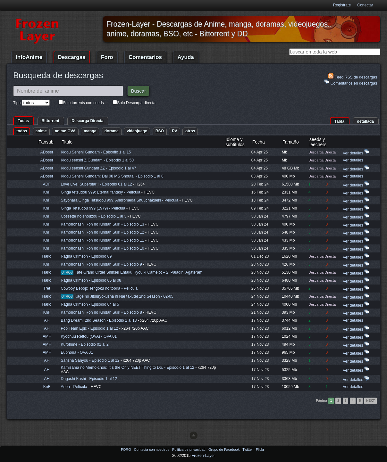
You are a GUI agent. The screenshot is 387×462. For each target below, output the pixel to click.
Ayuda (185, 57)
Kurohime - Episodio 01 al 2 (84, 344)
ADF (47, 184)
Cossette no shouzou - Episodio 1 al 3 (93, 216)
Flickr (260, 449)
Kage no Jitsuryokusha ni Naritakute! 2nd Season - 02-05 (123, 296)
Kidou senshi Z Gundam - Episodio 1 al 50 (97, 160)
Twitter (248, 449)
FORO (126, 449)
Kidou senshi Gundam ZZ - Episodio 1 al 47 (98, 168)
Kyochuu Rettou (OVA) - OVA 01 (89, 336)
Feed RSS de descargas (352, 76)
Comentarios (145, 57)
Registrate (342, 5)
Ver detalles (353, 153)
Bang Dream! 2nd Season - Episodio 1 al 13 (99, 320)
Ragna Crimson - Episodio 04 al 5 (90, 304)
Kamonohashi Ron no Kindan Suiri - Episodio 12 (102, 232)
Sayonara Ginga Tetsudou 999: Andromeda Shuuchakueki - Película (120, 200)
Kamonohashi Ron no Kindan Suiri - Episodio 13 (102, 224)
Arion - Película (74, 386)
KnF (46, 192)
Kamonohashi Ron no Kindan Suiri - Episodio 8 (101, 312)
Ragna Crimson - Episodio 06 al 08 (91, 280)
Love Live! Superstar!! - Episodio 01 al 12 (96, 184)
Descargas (72, 57)
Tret (46, 288)
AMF (47, 336)
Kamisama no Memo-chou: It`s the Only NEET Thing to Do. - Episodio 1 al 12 (127, 367)
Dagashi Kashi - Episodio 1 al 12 (89, 378)
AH (46, 320)
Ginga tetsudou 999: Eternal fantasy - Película (101, 192)
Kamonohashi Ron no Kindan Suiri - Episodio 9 (101, 264)
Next (370, 400)
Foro (107, 57)
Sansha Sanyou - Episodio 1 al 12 (90, 360)
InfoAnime (29, 57)
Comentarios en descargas (350, 82)
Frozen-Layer (203, 455)
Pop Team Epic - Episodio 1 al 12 (89, 328)
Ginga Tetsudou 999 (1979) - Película (93, 208)
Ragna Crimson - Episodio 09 (86, 256)
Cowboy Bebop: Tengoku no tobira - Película (99, 288)
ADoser (47, 152)
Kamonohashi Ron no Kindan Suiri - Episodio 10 (102, 248)
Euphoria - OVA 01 (77, 352)
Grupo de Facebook (224, 449)
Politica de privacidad (189, 449)
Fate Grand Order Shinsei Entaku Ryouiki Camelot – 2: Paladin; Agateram (138, 272)
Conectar (365, 5)
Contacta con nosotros (152, 449)
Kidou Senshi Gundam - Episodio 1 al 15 (96, 152)
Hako (46, 256)
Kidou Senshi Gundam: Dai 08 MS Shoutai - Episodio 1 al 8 (112, 176)
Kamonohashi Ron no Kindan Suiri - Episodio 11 (102, 240)
